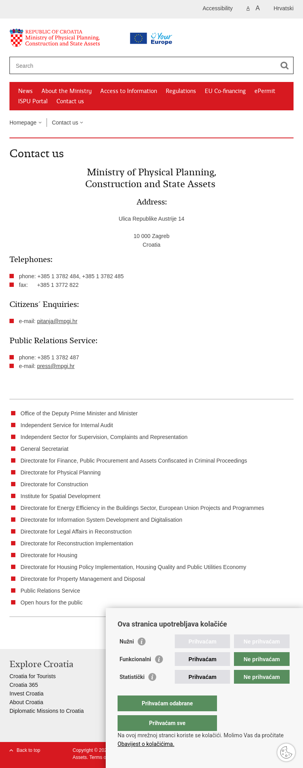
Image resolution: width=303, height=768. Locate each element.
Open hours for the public (51, 602)
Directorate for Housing (49, 555)
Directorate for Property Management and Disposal (83, 579)
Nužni (127, 657)
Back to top (28, 750)
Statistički (132, 693)
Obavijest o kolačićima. (146, 744)
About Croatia (26, 702)
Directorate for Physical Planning (61, 472)
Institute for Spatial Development (60, 496)
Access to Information (128, 91)
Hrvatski (283, 8)
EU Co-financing (225, 91)
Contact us (70, 101)
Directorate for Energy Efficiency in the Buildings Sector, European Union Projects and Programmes (142, 508)
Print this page (13, 636)
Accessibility (218, 8)
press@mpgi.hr (56, 366)
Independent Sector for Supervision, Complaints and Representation (104, 437)
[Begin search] (284, 65)
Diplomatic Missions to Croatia (46, 711)
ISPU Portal (33, 101)
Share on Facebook (30, 636)
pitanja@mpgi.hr (57, 321)
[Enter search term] (126, 65)
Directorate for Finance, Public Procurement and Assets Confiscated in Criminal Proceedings (134, 460)
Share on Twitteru (47, 636)
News (25, 91)
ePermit (264, 91)
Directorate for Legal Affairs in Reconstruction (76, 531)
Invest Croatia (26, 693)
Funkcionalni (135, 675)
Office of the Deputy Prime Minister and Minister (79, 413)
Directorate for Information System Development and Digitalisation (101, 520)
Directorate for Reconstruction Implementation (77, 543)
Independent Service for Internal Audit (67, 425)
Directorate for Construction (54, 484)
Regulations (181, 91)
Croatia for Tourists (32, 676)
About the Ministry (66, 91)
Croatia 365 (23, 685)
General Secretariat (44, 449)
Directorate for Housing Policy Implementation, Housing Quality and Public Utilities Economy (133, 567)
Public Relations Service (50, 591)
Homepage (23, 122)
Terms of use (102, 757)
